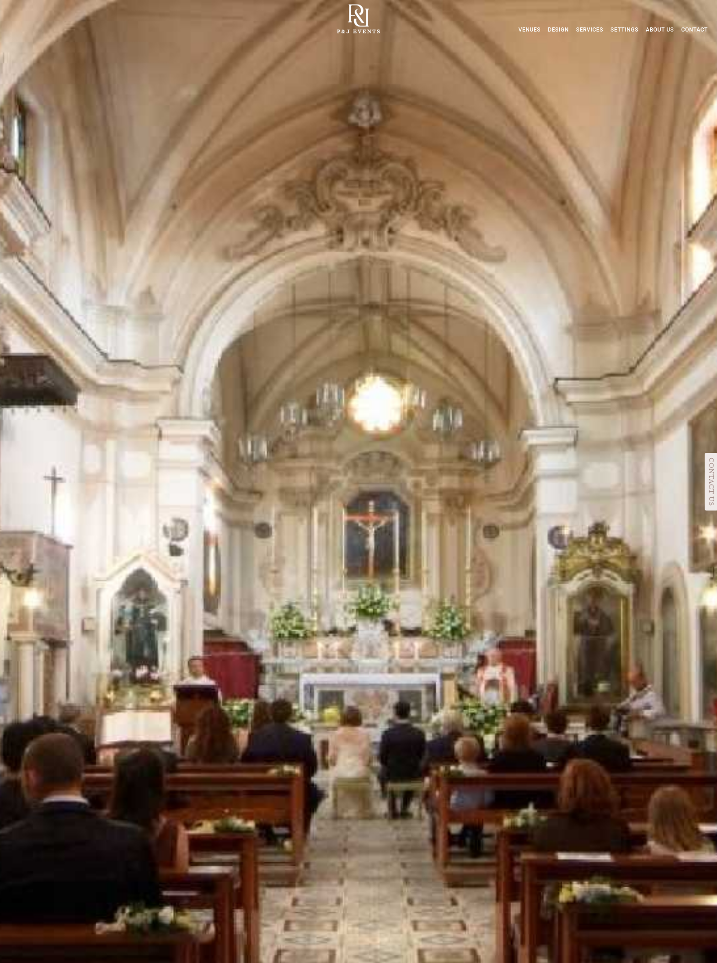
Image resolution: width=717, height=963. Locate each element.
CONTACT (694, 30)
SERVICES (589, 30)
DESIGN (558, 30)
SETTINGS (624, 30)
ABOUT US (660, 30)
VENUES (530, 30)
